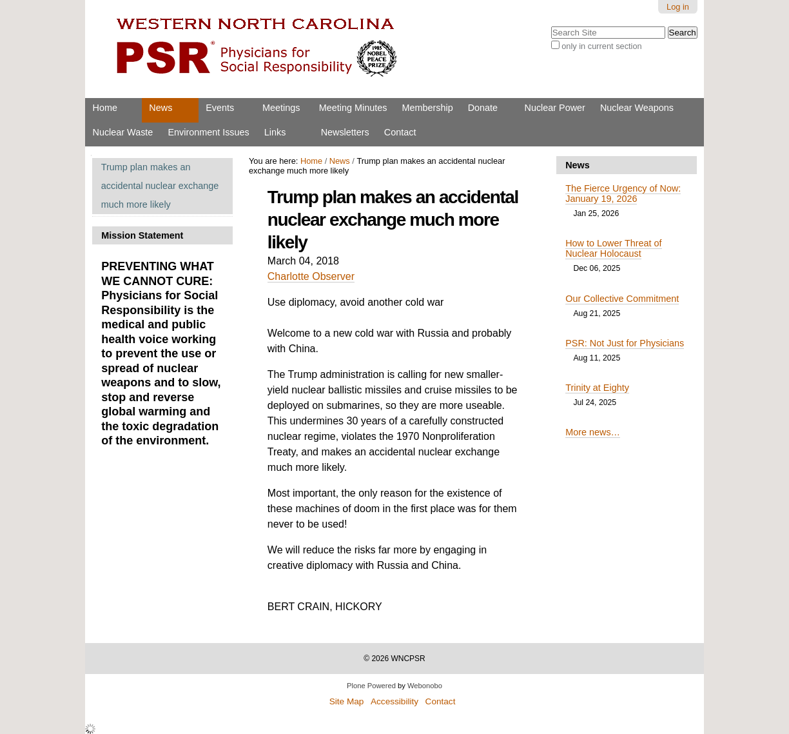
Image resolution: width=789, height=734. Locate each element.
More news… (592, 432)
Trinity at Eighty (597, 387)
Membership (427, 108)
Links (275, 132)
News (160, 108)
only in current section (601, 46)
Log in (678, 7)
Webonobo (424, 685)
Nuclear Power (555, 108)
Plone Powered (371, 685)
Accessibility (394, 701)
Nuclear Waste (123, 132)
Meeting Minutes (353, 108)
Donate (483, 108)
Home (105, 108)
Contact (400, 132)
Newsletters (345, 132)
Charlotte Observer (311, 276)
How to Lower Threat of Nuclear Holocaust (613, 248)
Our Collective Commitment (622, 298)
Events (220, 108)
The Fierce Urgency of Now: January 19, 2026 (623, 193)
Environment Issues (208, 132)
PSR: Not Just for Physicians (624, 343)
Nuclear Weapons (637, 108)
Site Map (346, 701)
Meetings (281, 108)
